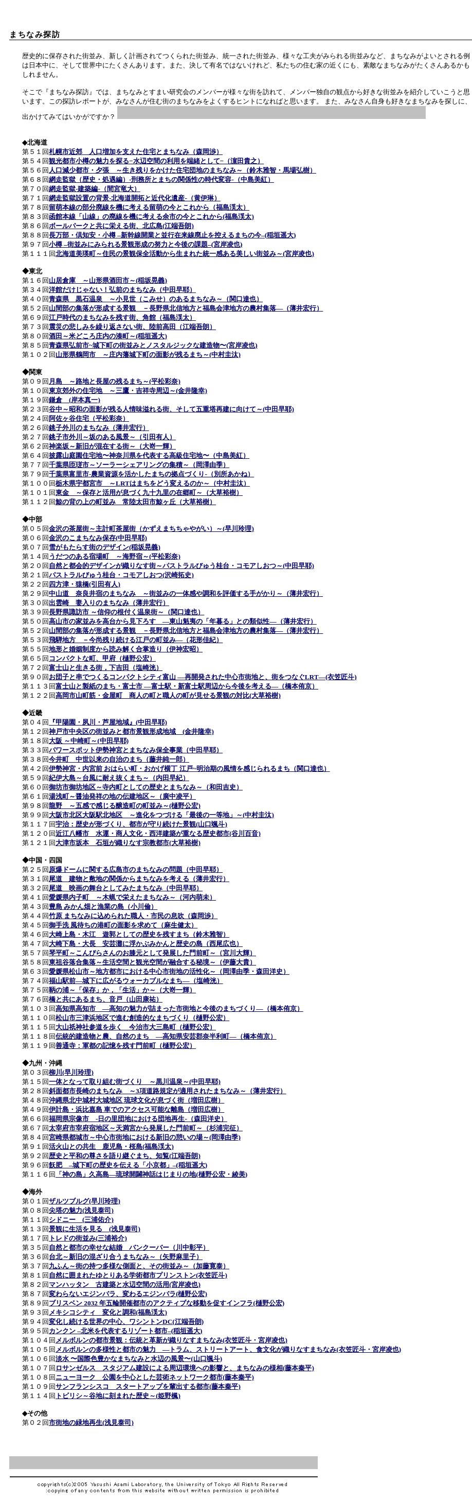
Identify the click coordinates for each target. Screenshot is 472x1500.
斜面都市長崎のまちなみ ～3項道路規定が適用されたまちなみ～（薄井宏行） (167, 1091)
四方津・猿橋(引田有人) (84, 584)
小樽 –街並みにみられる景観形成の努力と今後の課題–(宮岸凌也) (146, 244)
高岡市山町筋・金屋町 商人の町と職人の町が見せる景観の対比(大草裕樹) (168, 695)
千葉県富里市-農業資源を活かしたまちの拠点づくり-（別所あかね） (151, 474)
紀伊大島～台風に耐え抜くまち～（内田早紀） (119, 778)
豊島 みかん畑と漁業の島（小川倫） (103, 906)
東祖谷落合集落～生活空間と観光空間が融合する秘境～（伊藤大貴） (152, 962)
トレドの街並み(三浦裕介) (88, 1238)
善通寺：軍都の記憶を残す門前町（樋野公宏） (126, 1045)
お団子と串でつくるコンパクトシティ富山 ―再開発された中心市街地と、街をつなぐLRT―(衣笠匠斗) (203, 677)
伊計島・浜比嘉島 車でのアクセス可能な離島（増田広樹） (136, 1109)
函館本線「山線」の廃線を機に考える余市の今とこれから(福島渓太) (151, 216)
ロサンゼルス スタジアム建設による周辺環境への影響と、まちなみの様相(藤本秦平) (185, 1368)
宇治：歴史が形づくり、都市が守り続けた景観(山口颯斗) (141, 824)
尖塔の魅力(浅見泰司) (81, 1210)
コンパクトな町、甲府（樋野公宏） (102, 658)
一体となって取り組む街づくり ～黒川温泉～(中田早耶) (135, 1081)
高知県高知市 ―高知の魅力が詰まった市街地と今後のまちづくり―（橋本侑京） (179, 1008)
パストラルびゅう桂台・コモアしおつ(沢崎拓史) (121, 575)
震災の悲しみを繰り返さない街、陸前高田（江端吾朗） (132, 327)
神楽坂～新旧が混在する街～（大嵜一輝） (112, 446)
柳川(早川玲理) (71, 1072)
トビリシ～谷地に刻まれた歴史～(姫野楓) (118, 1396)
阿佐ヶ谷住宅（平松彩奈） (89, 418)
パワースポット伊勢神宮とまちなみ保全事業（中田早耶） (136, 750)
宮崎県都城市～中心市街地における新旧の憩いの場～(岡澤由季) (145, 1137)
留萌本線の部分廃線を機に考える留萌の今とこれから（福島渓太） (149, 207)
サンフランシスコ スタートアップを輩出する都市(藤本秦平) (148, 1386)
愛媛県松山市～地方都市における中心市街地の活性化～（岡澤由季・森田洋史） (169, 971)
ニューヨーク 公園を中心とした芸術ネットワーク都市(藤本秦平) (155, 1377)
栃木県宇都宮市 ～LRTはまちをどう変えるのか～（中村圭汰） (153, 483)
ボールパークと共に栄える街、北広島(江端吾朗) (121, 226)
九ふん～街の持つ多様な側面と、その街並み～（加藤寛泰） (139, 1266)
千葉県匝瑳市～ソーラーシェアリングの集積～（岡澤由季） (139, 465)
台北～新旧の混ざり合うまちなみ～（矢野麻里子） (126, 1257)
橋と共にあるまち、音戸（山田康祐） (105, 999)
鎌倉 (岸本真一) (74, 400)
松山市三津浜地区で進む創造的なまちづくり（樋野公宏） (142, 1018)
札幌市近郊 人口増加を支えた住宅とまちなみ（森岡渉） (136, 152)
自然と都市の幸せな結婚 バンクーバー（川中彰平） (129, 1247)
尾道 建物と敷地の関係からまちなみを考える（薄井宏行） (139, 879)
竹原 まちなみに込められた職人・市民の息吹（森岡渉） (133, 916)
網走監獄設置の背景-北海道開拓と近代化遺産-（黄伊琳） (135, 198)
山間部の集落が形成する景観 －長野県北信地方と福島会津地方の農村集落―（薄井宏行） (186, 308)
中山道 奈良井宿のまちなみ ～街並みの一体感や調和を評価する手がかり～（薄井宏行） (186, 593)
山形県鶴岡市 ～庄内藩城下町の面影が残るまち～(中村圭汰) (148, 354)
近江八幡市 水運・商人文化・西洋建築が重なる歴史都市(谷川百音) (158, 833)
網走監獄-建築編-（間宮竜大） (94, 189)
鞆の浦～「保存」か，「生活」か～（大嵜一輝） (122, 990)
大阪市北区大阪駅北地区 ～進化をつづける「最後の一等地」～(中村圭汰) (161, 815)
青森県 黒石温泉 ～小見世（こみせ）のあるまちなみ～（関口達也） (156, 299)
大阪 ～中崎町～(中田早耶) (89, 741)
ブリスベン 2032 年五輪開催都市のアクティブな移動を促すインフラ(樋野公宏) (166, 1303)
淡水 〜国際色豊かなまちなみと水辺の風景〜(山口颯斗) (139, 1359)
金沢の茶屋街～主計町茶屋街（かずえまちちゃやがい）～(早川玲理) (151, 528)
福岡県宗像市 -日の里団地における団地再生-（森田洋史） (138, 1119)
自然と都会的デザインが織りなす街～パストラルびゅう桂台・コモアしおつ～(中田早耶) (181, 566)
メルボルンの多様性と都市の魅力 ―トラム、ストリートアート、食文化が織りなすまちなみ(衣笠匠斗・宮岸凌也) (228, 1349)
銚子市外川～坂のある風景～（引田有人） (112, 437)
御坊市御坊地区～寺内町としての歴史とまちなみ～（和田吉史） (146, 787)
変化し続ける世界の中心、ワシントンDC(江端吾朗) (126, 1321)
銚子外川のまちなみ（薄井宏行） (99, 428)
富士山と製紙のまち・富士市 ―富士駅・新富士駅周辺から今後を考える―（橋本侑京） (187, 686)
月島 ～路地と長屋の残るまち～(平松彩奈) (114, 381)
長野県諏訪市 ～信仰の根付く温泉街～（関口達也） (126, 612)
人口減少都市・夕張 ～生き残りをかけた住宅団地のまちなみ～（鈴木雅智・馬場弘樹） (182, 170)
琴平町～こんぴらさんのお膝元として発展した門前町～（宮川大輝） (152, 953)
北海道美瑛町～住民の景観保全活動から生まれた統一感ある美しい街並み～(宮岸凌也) (185, 253)
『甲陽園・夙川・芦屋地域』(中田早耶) (108, 722)
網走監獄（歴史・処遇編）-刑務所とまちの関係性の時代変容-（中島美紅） (161, 179)
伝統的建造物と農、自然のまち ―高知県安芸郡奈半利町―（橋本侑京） (166, 1036)
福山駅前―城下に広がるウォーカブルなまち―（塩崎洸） (136, 981)
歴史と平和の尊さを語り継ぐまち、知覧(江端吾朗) (125, 1156)
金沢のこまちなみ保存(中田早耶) (98, 538)
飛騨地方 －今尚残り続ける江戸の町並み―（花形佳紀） (136, 640)
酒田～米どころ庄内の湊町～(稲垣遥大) (108, 336)
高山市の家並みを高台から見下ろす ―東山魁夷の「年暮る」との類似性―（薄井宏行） (183, 621)
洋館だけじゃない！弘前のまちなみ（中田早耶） (122, 290)
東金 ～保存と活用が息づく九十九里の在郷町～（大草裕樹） (149, 492)
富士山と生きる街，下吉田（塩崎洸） (105, 667)
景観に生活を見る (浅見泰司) (94, 1229)
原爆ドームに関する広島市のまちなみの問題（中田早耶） (136, 869)
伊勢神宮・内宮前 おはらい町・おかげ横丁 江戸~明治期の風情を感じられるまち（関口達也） (189, 768)
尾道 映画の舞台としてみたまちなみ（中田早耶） (126, 888)
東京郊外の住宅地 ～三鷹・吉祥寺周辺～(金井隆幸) (128, 390)
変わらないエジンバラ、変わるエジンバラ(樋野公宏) (128, 1294)
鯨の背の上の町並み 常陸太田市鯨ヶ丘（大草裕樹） (136, 502)
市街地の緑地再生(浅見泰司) (91, 1422)
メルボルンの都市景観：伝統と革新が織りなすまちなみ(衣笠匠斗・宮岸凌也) (171, 1340)
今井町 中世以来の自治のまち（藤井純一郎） (119, 759)
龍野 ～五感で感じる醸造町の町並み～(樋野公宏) (125, 805)
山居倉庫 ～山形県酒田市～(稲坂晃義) (108, 280)
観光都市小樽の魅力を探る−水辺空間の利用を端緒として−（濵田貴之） (156, 161)
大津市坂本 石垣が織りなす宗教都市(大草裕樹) (128, 843)
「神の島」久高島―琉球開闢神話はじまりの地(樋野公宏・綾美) (151, 1174)
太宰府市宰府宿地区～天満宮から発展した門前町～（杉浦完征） (146, 1128)
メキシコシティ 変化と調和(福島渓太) (108, 1312)
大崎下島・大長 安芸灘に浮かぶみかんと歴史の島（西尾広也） (146, 943)
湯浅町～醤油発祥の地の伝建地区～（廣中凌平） (122, 796)
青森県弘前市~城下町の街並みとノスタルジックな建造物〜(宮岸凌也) (153, 345)
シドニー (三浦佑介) (81, 1219)
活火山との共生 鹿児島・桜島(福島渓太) (111, 1146)
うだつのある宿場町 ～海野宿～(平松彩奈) (114, 556)
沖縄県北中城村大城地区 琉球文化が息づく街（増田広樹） (136, 1100)
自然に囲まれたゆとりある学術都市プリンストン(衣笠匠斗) (138, 1275)
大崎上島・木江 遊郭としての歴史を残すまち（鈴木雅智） (139, 934)
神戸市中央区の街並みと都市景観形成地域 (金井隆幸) (131, 731)
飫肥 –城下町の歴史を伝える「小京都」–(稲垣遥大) (128, 1165)
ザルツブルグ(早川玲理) (84, 1201)
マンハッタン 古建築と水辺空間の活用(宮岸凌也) (125, 1284)
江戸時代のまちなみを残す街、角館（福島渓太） (122, 317)
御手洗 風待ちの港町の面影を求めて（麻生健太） (123, 925)
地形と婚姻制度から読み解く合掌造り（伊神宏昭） (126, 649)
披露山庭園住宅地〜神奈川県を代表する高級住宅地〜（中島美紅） (149, 455)
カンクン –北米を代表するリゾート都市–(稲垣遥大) (126, 1331)
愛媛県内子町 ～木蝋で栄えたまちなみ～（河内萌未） (132, 897)
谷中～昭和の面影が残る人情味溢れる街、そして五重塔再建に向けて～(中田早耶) (171, 409)
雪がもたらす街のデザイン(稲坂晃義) (104, 547)
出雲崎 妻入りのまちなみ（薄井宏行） (109, 603)
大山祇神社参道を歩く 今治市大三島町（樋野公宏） (136, 1027)
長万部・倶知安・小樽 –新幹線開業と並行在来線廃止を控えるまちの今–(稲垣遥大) (172, 235)
